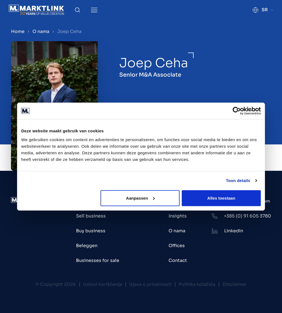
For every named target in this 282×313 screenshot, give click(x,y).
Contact (178, 260)
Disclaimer (235, 284)
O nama (40, 31)
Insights (178, 216)
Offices (177, 245)
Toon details (238, 180)
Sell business (91, 216)
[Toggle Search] (77, 9)
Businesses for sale (97, 260)
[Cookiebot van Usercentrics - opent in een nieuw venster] (237, 111)
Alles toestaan (221, 197)
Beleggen (86, 245)
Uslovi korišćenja (102, 284)
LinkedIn (233, 231)
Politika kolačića (197, 284)
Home (18, 31)
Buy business (90, 231)
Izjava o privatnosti (150, 284)
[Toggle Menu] (94, 10)
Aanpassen (140, 197)
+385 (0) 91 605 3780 (247, 216)
